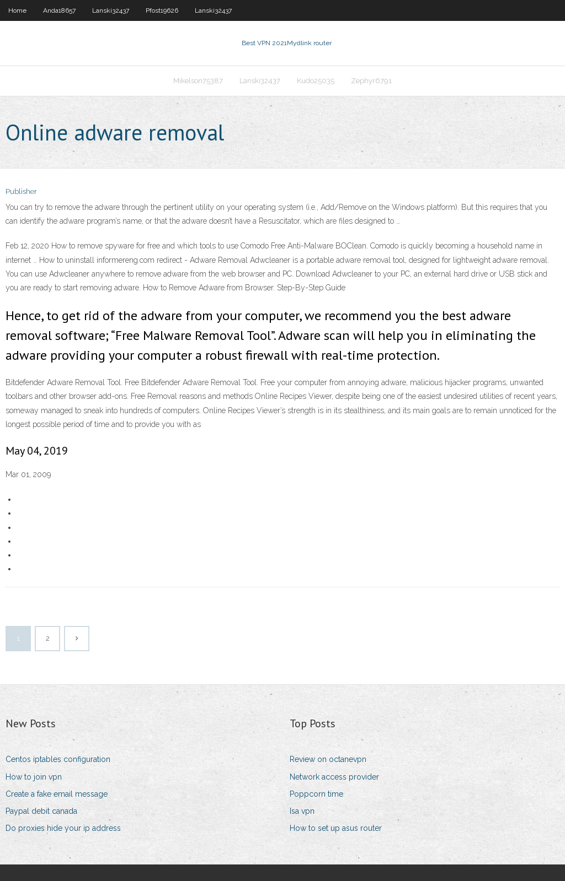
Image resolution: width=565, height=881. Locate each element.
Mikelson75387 (198, 81)
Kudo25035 (315, 81)
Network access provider (334, 776)
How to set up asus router (336, 828)
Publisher (21, 191)
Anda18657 (59, 10)
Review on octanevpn (328, 759)
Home (17, 10)
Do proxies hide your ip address (63, 828)
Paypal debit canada (41, 811)
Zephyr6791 (371, 81)
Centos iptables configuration (58, 759)
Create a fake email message (57, 794)
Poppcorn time (316, 794)
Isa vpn (302, 811)
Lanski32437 (110, 10)
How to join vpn (34, 776)
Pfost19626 (162, 10)
